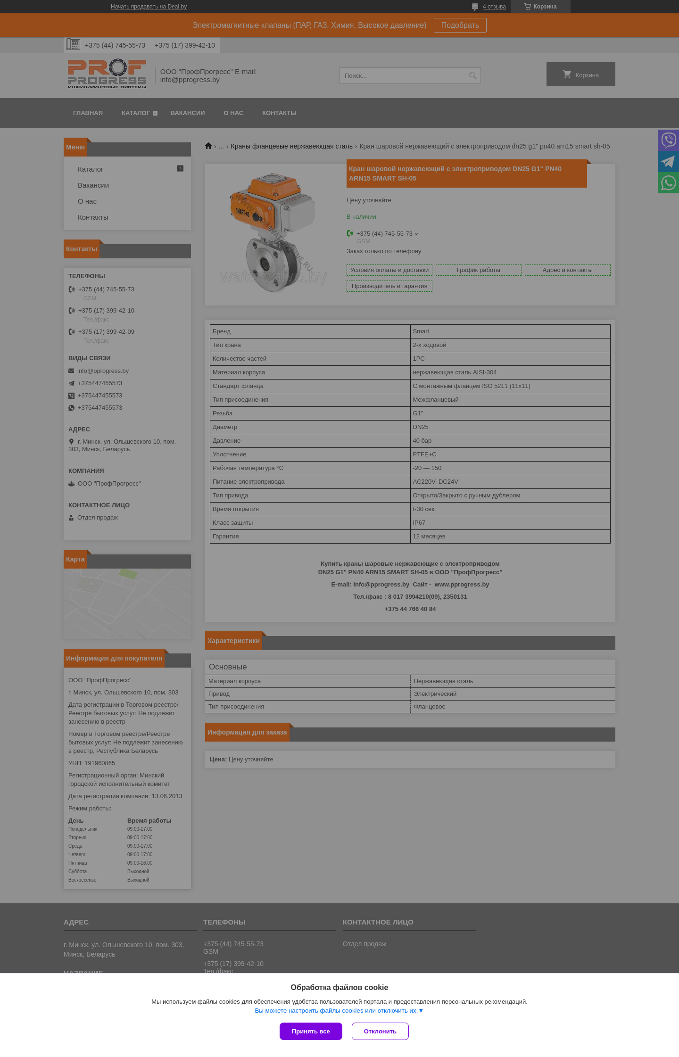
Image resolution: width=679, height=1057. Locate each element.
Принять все (311, 1031)
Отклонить (380, 1031)
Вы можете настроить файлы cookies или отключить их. (336, 1010)
